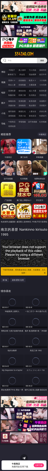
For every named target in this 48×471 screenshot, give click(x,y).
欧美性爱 (42, 90)
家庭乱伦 (22, 111)
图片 (3, 102)
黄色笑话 (32, 116)
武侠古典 (42, 111)
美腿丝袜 (11, 105)
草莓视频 (22, 121)
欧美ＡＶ (32, 80)
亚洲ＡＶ (11, 80)
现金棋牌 (32, 74)
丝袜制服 (22, 85)
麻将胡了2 (12, 74)
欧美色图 (32, 101)
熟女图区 (32, 105)
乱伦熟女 (32, 95)
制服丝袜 (11, 95)
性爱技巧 (42, 116)
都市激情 (11, 111)
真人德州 (22, 70)
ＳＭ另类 (42, 85)
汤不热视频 (32, 121)
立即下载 (38, 465)
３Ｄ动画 (42, 80)
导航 (3, 123)
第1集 (5, 280)
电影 (3, 92)
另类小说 (22, 116)
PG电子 (12, 70)
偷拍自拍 (22, 90)
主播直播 (32, 85)
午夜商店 (11, 121)
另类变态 (42, 95)
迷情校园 (11, 116)
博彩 (3, 71)
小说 (3, 113)
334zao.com (24, 53)
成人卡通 (32, 90)
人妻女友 (32, 111)
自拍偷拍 (22, 80)
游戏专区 (42, 70)
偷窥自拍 (11, 101)
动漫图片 (42, 101)
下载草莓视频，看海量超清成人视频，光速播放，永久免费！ (24, 271)
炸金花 (22, 74)
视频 (3, 82)
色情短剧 (11, 126)
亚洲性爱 (11, 90)
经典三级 (22, 95)
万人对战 (32, 70)
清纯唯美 (22, 105)
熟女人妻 (11, 85)
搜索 (42, 60)
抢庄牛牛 (42, 74)
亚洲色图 (22, 101)
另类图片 (42, 105)
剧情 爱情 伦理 (18, 280)
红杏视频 (42, 121)
